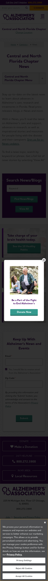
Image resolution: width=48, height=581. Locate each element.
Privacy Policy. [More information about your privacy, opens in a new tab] (14, 556)
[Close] (45, 525)
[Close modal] (44, 260)
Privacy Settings (24, 562)
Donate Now (24, 311)
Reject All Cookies (24, 570)
